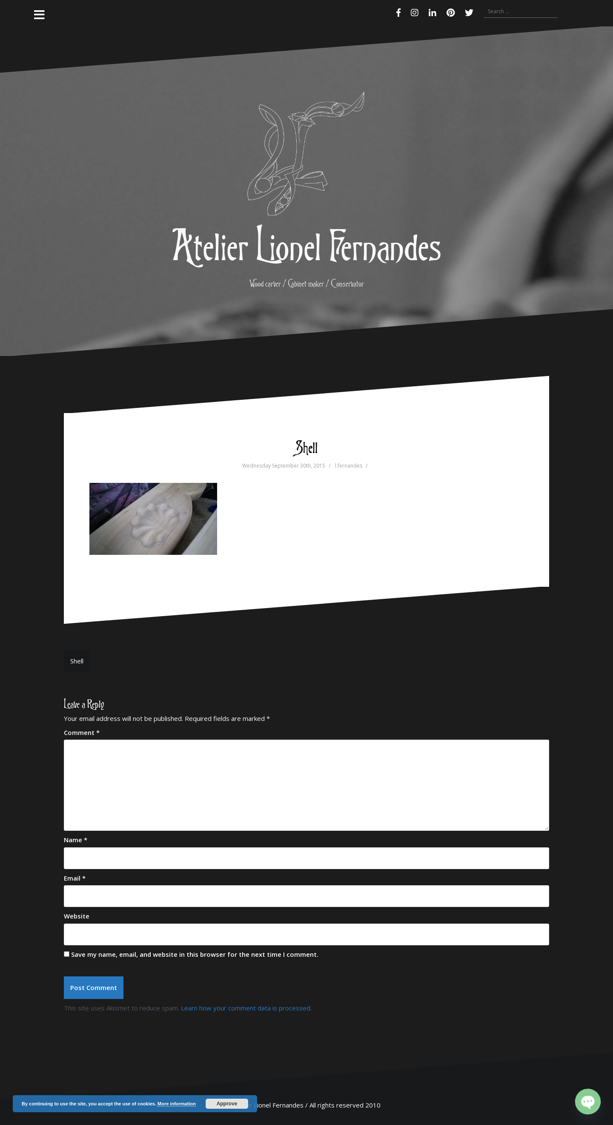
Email (75, 878)
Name (75, 839)
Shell (76, 661)
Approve (227, 1104)
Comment (82, 732)
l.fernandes (348, 465)
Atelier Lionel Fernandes (306, 244)
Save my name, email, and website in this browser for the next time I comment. (194, 954)
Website (76, 916)
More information (177, 1103)
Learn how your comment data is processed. (246, 1008)
